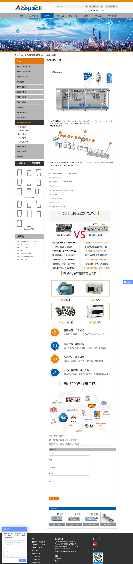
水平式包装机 (21, 87)
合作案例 (60, 16)
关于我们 (34, 16)
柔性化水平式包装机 (24, 66)
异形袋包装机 (21, 97)
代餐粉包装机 (57, 121)
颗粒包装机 (22, 134)
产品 (47, 16)
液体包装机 (22, 138)
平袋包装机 (20, 107)
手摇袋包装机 (57, 512)
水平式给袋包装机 (91, 512)
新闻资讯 (99, 16)
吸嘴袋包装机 (21, 102)
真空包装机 (20, 157)
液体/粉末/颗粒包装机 (34, 55)
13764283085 (91, 11)
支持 (86, 16)
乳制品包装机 (21, 117)
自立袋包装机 (21, 92)
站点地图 (58, 546)
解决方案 (73, 16)
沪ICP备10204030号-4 (85, 560)
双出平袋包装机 (74, 512)
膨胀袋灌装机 (21, 146)
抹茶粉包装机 (23, 142)
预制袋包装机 (21, 112)
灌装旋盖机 (20, 82)
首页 (21, 16)
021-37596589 (100, 11)
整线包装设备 (21, 151)
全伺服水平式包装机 (24, 71)
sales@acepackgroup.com (28, 256)
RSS (56, 549)
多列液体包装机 (108, 512)
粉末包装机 (22, 127)
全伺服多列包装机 (23, 77)
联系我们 (112, 16)
